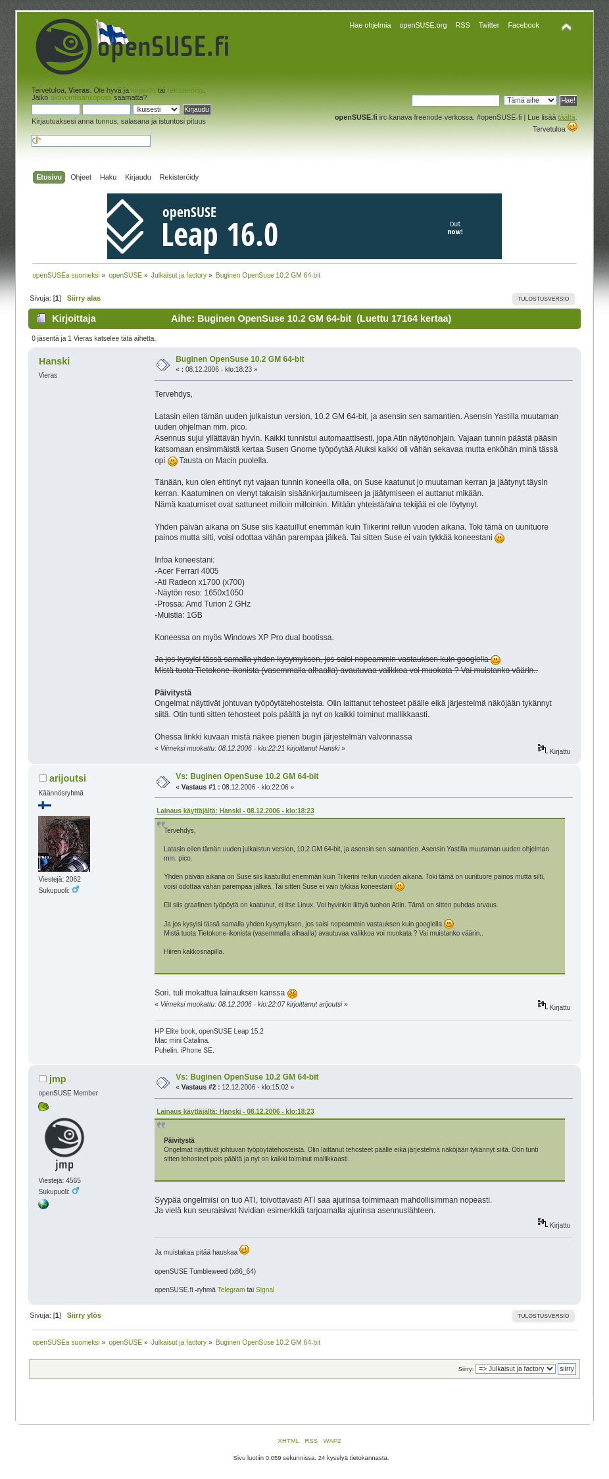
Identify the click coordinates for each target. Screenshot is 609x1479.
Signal (265, 1289)
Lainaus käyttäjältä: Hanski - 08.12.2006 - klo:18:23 (235, 811)
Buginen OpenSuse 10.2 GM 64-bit (240, 359)
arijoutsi (67, 778)
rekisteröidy (185, 90)
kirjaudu (143, 90)
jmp (57, 1079)
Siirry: (466, 1369)
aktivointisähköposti (81, 97)
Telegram (231, 1289)
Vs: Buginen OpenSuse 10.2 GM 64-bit (247, 776)
